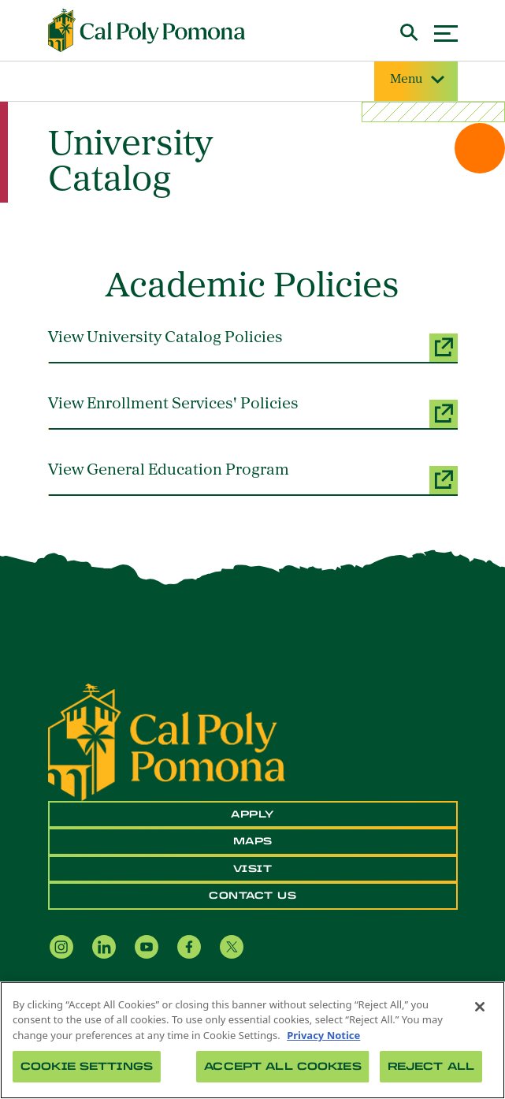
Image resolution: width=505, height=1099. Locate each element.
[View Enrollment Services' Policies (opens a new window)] (253, 412)
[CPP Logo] (166, 741)
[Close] (479, 1006)
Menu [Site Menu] (416, 80)
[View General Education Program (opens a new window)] (253, 478)
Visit (253, 868)
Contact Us (252, 895)
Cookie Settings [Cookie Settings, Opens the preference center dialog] (86, 1066)
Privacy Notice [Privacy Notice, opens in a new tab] (323, 1035)
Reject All (431, 1066)
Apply (252, 814)
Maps (253, 841)
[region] (252, 1040)
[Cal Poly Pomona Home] (146, 30)
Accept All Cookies (282, 1066)
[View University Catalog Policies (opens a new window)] (253, 346)
